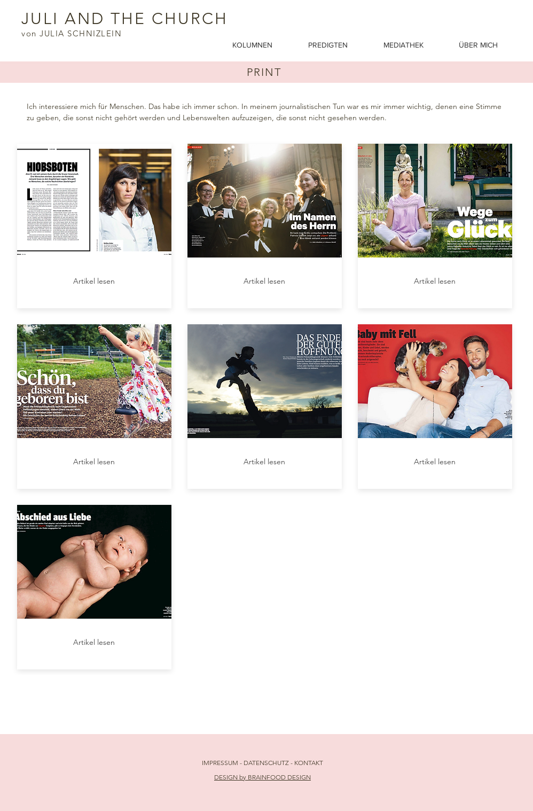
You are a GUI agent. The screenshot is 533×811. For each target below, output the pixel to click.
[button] (413, 45)
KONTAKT (308, 763)
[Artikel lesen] (94, 281)
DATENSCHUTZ (267, 763)
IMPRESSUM (220, 763)
